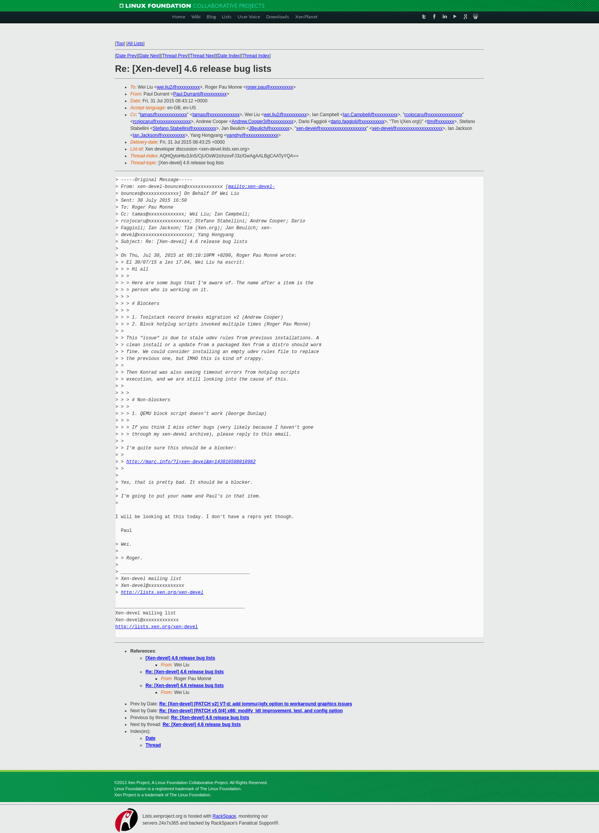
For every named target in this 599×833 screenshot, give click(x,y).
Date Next (149, 55)
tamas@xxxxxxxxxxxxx (163, 114)
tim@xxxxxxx (440, 121)
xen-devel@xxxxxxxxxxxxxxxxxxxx (331, 128)
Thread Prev (174, 55)
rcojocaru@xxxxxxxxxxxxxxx (434, 114)
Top (119, 43)
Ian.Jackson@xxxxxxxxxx (159, 135)
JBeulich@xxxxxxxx (269, 128)
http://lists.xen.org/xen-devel (162, 592)
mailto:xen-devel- (251, 186)
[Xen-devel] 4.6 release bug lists (180, 658)
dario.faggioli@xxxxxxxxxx (357, 121)
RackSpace (224, 816)
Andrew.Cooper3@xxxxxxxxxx (262, 121)
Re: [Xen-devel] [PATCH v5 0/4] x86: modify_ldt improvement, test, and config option (251, 710)
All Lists (135, 43)
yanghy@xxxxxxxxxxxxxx (252, 135)
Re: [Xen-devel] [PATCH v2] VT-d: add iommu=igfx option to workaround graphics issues (255, 704)
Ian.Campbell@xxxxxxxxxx (370, 114)
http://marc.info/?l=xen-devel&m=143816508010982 (191, 462)
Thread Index (256, 55)
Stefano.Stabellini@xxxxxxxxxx (184, 128)
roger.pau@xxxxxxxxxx (269, 87)
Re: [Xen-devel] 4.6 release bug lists (185, 671)
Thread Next (202, 55)
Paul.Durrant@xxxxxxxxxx (200, 94)
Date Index (229, 55)
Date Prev (126, 55)
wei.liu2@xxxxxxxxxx (178, 87)
